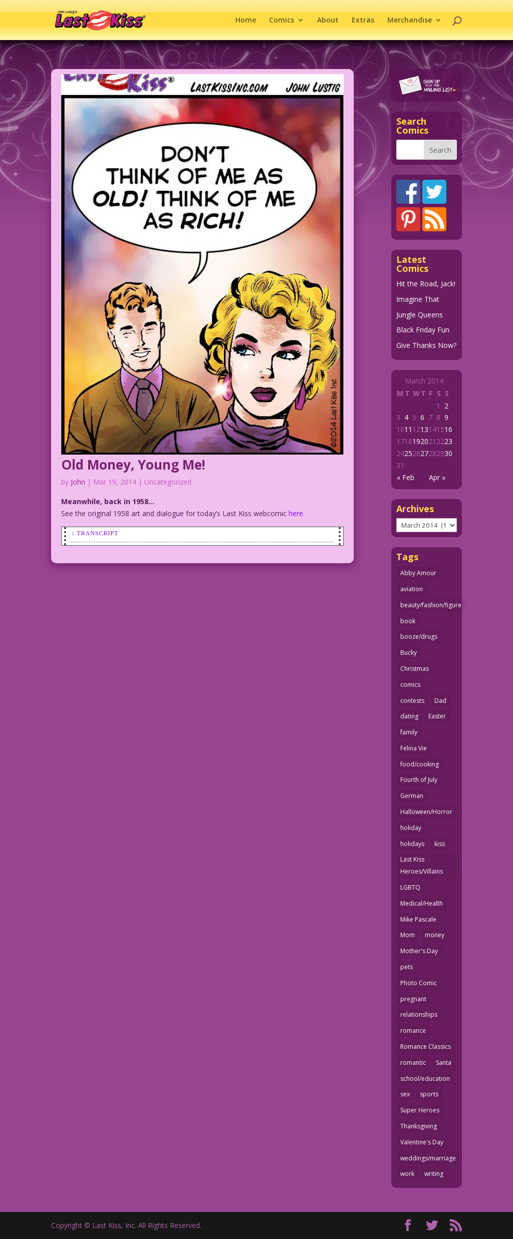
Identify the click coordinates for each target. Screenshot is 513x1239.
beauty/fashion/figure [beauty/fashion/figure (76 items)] (430, 605)
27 (424, 453)
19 (416, 441)
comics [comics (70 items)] (410, 684)
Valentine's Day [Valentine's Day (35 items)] (421, 1142)
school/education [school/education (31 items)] (425, 1078)
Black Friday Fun (422, 329)
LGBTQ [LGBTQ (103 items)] (410, 887)
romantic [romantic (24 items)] (413, 1062)
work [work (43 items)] (407, 1173)
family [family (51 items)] (408, 732)
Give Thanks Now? (426, 345)
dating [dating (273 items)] (409, 716)
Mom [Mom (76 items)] (407, 935)
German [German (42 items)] (411, 795)
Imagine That (417, 299)
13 (424, 429)
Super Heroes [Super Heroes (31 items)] (419, 1110)
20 (424, 441)
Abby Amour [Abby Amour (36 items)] (418, 573)
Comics (281, 21)
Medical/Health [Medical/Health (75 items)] (421, 903)
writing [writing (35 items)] (433, 1173)
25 (408, 453)
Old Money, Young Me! (133, 465)
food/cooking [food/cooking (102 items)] (419, 764)
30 (448, 453)
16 (448, 429)
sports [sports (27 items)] (429, 1094)
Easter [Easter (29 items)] (437, 716)
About (328, 21)
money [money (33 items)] (434, 935)
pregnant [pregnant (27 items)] (413, 999)
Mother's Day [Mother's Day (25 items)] (419, 951)
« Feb (405, 477)
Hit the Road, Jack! (425, 283)
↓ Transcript (94, 533)
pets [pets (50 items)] (406, 967)
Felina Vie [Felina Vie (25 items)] (413, 748)
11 (408, 429)
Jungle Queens (419, 314)
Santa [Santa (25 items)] (443, 1062)
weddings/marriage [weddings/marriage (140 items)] (428, 1158)
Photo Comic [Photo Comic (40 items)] (418, 983)
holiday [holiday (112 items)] (410, 827)
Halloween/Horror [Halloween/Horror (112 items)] (426, 811)
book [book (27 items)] (407, 621)
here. (297, 513)
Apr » (437, 477)
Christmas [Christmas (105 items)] (414, 668)
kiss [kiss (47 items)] (439, 844)
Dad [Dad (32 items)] (440, 700)
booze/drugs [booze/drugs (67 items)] (418, 636)
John (78, 482)
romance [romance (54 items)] (413, 1030)
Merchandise (409, 21)
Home (245, 21)
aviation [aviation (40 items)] (411, 589)
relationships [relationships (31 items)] (418, 1014)
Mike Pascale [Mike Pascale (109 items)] (418, 919)
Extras (363, 21)
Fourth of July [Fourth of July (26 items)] (418, 779)
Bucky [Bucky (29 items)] (408, 652)
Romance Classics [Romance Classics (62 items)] (425, 1046)
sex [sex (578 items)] (405, 1094)
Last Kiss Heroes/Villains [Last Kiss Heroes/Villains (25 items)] (421, 865)
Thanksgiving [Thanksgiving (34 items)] (418, 1126)
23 (448, 441)
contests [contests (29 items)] (412, 700)
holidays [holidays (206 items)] (412, 844)
